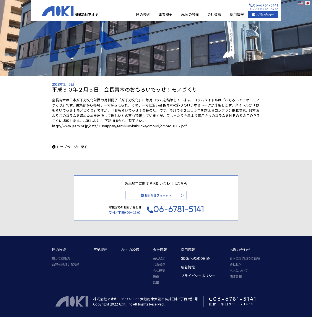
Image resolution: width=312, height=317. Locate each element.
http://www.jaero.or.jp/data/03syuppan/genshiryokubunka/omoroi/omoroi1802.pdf (119, 125)
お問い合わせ (263, 14)
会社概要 (159, 270)
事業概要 (165, 14)
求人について (239, 270)
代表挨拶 (159, 264)
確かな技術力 (61, 258)
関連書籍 (236, 276)
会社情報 (214, 14)
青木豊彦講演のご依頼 (245, 258)
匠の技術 (143, 14)
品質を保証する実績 (65, 264)
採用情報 (237, 14)
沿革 (156, 282)
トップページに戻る (72, 146)
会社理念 (159, 258)
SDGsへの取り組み (195, 258)
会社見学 (236, 264)
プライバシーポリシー (198, 275)
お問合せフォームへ (156, 195)
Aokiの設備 (190, 14)
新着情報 (188, 266)
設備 (156, 276)
